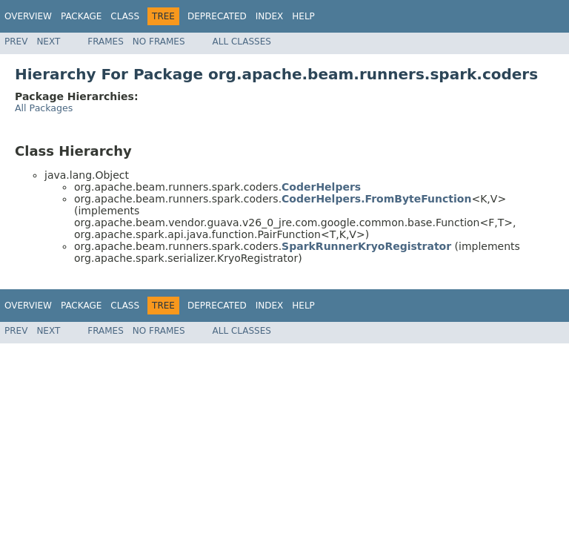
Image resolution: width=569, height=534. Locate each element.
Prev (15, 41)
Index (270, 16)
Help (303, 16)
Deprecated (217, 16)
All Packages (44, 107)
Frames (105, 41)
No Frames (159, 41)
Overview (28, 16)
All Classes (242, 41)
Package (81, 16)
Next (48, 41)
